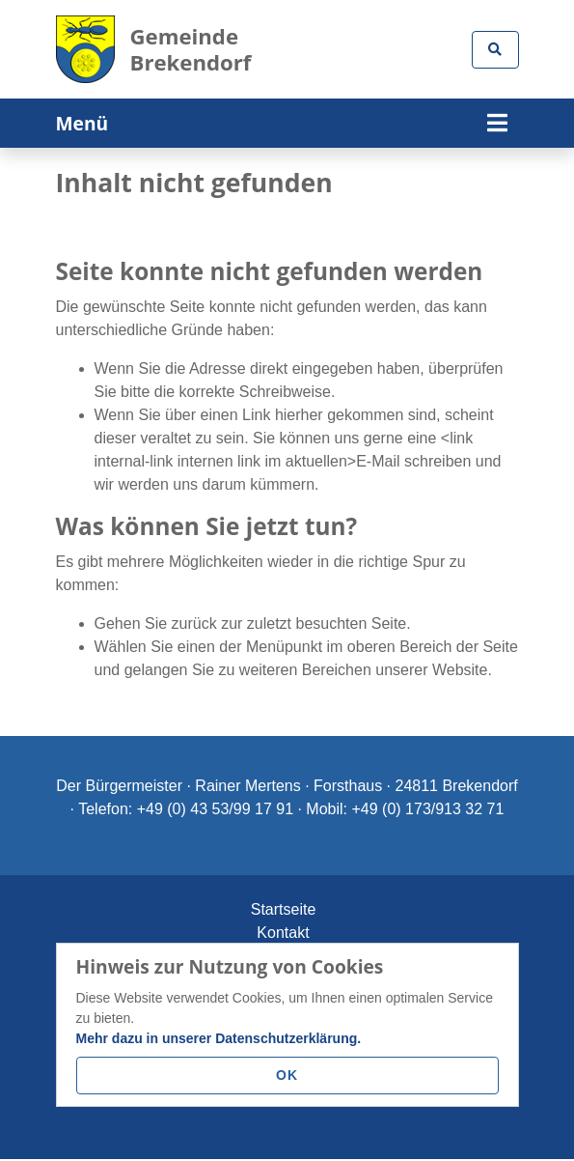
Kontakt (283, 932)
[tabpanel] (287, 148)
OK (287, 1075)
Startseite (283, 909)
